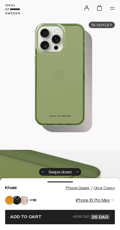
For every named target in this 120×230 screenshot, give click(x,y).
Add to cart (60, 216)
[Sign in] (86, 8)
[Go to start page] (12, 9)
